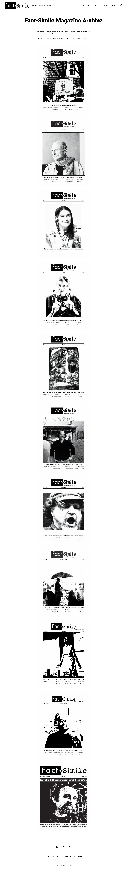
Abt (83, 5)
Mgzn (97, 5)
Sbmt (114, 5)
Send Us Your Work (74, 856)
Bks (90, 5)
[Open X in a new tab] (63, 847)
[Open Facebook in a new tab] (57, 847)
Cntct (106, 5)
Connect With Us (51, 856)
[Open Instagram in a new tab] (70, 847)
